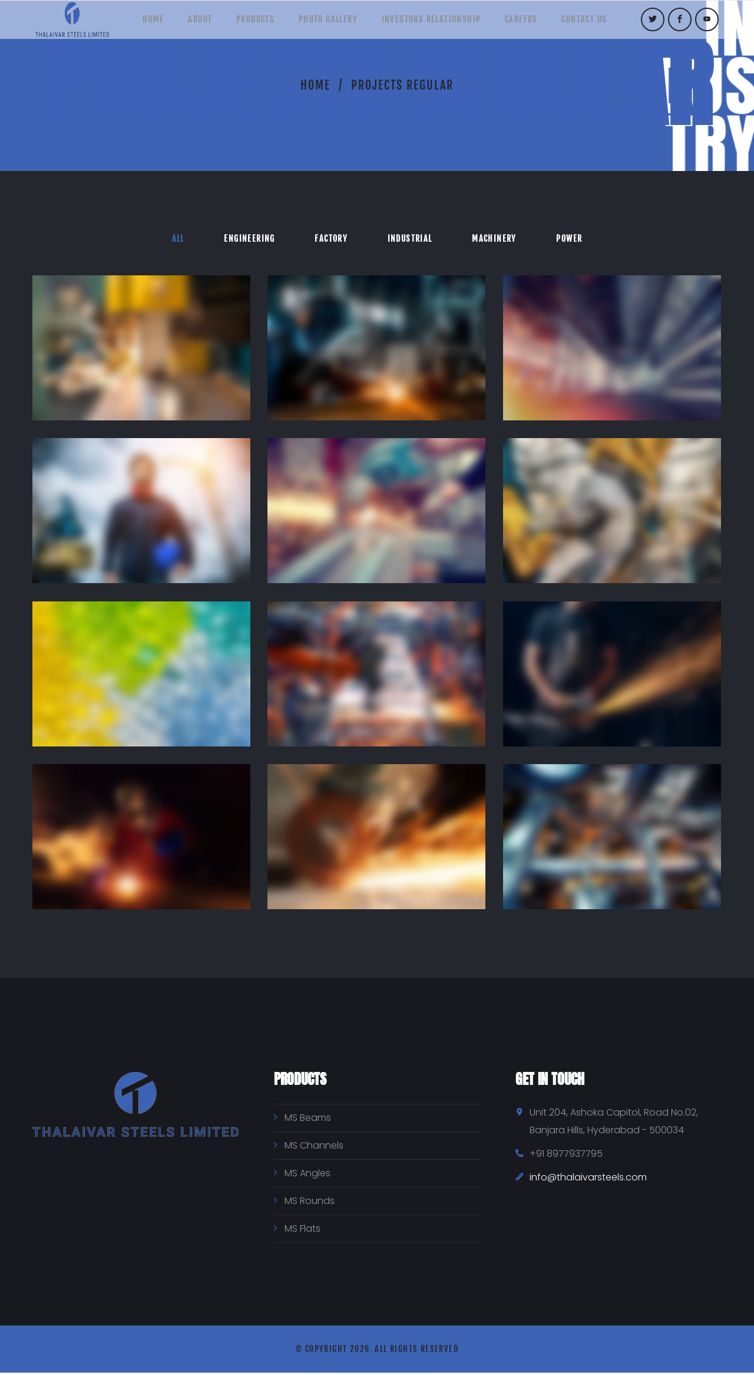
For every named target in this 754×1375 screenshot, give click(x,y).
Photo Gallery (328, 23)
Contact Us (601, 23)
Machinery (500, 239)
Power (579, 239)
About (189, 23)
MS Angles (307, 1175)
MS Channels (314, 1147)
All (168, 239)
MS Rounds (310, 1203)
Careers (532, 23)
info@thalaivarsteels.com (588, 1179)
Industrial (411, 239)
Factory (329, 239)
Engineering (244, 239)
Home (137, 23)
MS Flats (302, 1231)
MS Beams (308, 1120)
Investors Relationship (437, 23)
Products (250, 23)
